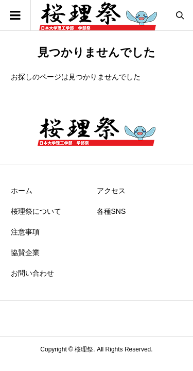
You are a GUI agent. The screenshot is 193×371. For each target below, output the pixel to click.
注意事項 (25, 232)
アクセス (111, 191)
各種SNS (111, 211)
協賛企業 (25, 252)
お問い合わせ (32, 273)
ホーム (21, 191)
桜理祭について (36, 211)
